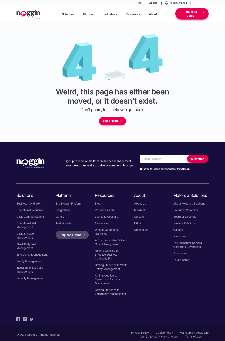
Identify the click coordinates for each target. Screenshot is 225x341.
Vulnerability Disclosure (194, 332)
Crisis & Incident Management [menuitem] (26, 235)
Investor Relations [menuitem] (184, 223)
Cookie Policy (164, 332)
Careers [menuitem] (139, 216)
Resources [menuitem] (133, 14)
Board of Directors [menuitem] (184, 216)
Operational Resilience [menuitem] (30, 210)
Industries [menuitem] (110, 14)
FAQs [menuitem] (138, 2)
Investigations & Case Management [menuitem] (29, 269)
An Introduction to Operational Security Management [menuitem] (107, 279)
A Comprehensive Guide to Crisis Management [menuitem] (111, 242)
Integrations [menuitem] (63, 210)
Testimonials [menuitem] (63, 223)
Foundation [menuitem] (180, 253)
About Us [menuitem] (140, 203)
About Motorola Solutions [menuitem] (189, 203)
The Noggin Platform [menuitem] (68, 203)
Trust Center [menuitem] (180, 260)
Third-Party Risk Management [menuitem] (26, 246)
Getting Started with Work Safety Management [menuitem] (111, 267)
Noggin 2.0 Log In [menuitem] (179, 2)
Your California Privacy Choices (158, 336)
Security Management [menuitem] (29, 278)
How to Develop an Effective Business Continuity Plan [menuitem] (107, 254)
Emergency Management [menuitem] (32, 254)
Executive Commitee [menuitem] (186, 210)
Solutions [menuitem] (68, 14)
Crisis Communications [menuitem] (30, 216)
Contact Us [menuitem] (141, 230)
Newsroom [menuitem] (102, 223)
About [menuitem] (153, 14)
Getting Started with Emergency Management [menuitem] (110, 292)
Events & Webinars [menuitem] (106, 216)
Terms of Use (193, 336)
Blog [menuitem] (97, 203)
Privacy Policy (140, 332)
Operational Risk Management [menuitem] (26, 225)
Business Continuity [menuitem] (28, 203)
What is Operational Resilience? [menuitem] (107, 231)
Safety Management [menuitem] (28, 261)
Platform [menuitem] (89, 14)
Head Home (111, 121)
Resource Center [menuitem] (105, 210)
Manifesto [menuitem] (140, 210)
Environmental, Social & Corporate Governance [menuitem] (187, 245)
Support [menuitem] (153, 2)
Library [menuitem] (60, 216)
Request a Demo (190, 13)
